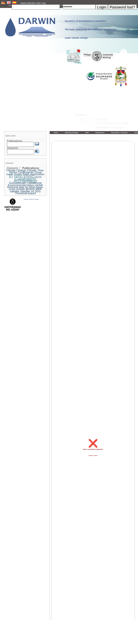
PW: (61, 5)
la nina (30, 187)
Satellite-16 (27, 191)
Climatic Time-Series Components (26, 171)
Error (38, 176)
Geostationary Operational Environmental (24, 183)
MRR (38, 189)
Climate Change (16, 170)
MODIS (30, 189)
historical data (15, 187)
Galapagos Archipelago (25, 179)
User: (10, 5)
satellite (14, 191)
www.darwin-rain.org (33, 2)
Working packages (71, 132)
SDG (38, 191)
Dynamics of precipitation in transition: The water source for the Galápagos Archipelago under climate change (90, 29)
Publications (99, 132)
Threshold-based (25, 193)
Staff (87, 132)
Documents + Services (119, 132)
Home (56, 132)
